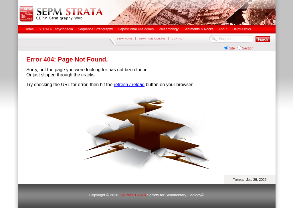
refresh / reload (129, 84)
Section (248, 48)
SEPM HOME (124, 38)
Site (232, 48)
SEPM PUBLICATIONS (152, 38)
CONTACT (178, 38)
